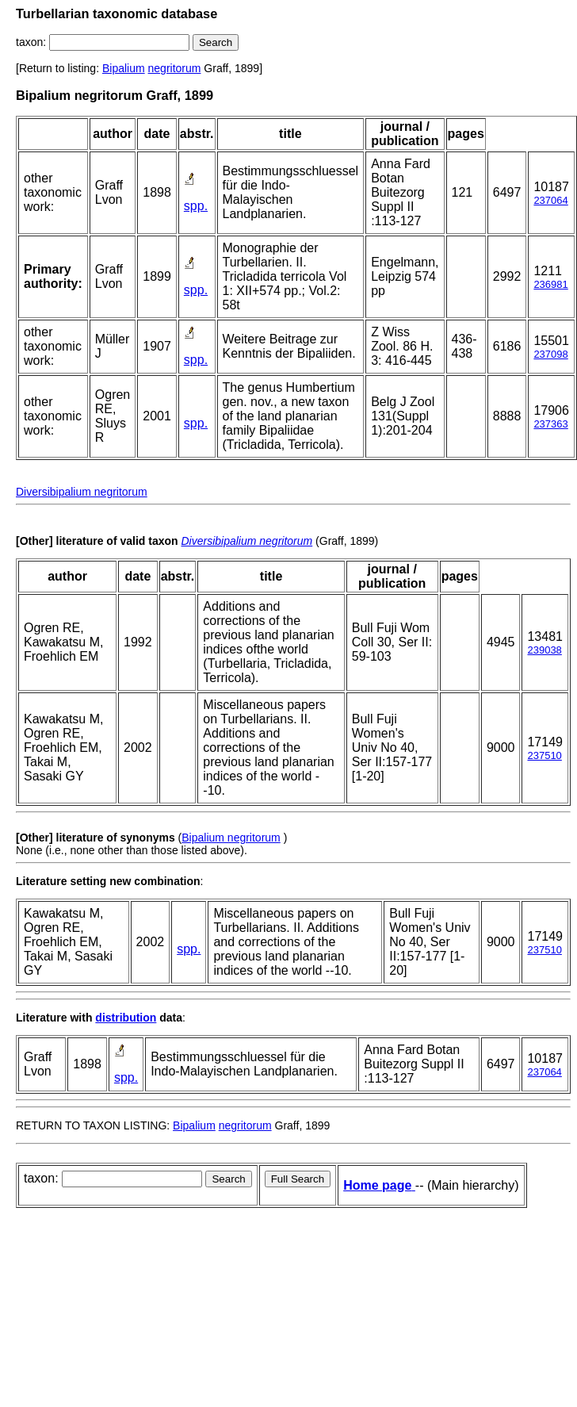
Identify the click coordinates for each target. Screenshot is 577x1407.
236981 (550, 284)
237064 (550, 200)
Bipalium (123, 68)
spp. (196, 206)
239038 (544, 650)
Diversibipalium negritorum (81, 491)
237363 (550, 424)
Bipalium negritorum (231, 837)
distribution (125, 1017)
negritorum (174, 68)
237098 (550, 354)
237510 (544, 755)
